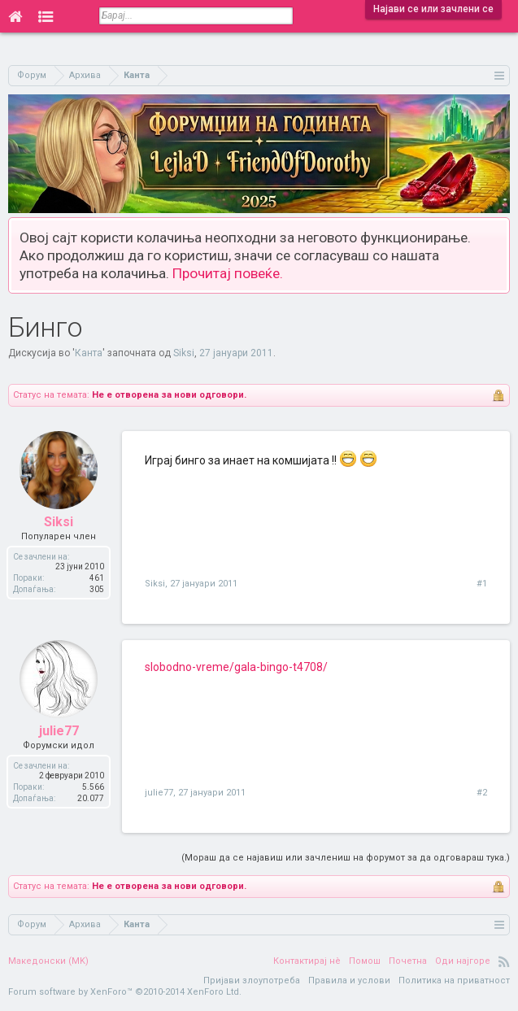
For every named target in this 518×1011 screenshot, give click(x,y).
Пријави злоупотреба (251, 980)
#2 (482, 792)
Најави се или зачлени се (433, 9)
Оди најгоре (462, 961)
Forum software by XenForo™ (125, 992)
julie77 (159, 792)
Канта (88, 353)
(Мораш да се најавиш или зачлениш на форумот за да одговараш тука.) (345, 857)
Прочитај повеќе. (227, 273)
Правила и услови (349, 980)
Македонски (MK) (48, 961)
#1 (482, 583)
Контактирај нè (307, 961)
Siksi (183, 353)
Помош (365, 961)
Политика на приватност (454, 980)
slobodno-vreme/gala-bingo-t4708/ (236, 666)
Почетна (408, 961)
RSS (504, 961)
